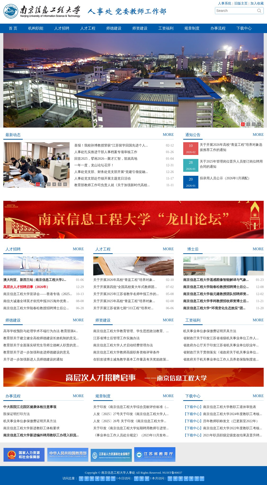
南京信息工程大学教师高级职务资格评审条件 (126, 352)
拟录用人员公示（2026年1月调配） (225, 178)
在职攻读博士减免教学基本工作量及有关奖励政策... (131, 359)
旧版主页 (241, 3)
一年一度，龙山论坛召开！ (94, 165)
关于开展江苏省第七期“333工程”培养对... (123, 308)
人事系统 (224, 3)
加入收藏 (257, 3)
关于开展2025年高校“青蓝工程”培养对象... (124, 301)
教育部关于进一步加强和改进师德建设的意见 (36, 352)
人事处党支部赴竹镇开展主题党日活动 (102, 178)
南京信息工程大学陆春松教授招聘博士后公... (36, 308)
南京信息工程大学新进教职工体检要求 (31, 428)
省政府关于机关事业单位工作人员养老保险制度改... (221, 359)
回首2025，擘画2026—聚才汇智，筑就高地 (105, 158)
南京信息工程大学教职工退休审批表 (229, 407)
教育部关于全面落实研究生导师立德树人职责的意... (41, 345)
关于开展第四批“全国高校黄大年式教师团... (125, 287)
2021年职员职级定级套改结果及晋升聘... (232, 435)
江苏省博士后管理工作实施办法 (116, 338)
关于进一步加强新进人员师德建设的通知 (33, 359)
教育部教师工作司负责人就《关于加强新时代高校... (112, 185)
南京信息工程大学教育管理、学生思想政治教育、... (131, 331)
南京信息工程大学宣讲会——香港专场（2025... (37, 294)
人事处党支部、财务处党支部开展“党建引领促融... (111, 172)
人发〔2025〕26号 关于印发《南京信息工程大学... (129, 421)
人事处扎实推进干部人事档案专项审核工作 (105, 152)
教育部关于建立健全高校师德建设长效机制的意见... (41, 338)
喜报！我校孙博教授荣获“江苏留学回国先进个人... (111, 145)
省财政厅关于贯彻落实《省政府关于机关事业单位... (221, 352)
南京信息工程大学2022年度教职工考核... (232, 428)
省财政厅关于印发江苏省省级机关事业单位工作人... (221, 338)
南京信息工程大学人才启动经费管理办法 (123, 345)
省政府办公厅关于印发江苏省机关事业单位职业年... (221, 345)
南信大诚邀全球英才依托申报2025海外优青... (36, 301)
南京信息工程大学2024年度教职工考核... (232, 414)
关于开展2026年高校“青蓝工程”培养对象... (124, 280)
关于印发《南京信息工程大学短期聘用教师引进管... (131, 428)
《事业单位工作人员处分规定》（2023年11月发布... (131, 435)
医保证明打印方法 (16, 414)
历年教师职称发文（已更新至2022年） (231, 421)
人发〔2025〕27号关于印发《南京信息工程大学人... (131, 414)
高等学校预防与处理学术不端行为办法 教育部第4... (40, 331)
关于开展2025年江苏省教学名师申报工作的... (126, 294)
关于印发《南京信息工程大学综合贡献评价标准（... (131, 407)
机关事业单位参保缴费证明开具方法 (209, 331)
